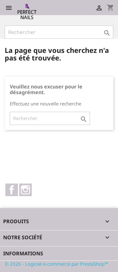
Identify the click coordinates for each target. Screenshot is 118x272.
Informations (23, 253)
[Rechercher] (59, 32)
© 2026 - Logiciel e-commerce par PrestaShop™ (56, 264)
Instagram (25, 190)
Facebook (11, 190)
